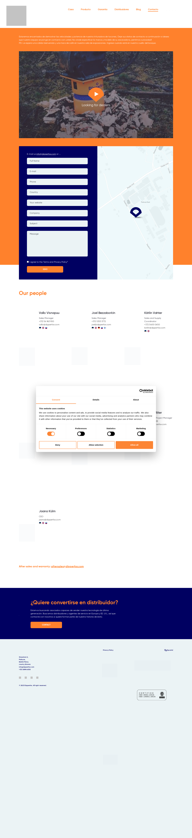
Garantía (102, 9)
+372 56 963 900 (46, 321)
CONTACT (46, 625)
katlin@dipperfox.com (154, 328)
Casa (70, 9)
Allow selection (96, 445)
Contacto (153, 9)
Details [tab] (96, 400)
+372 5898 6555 (25, 669)
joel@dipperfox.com (101, 325)
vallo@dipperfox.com (49, 325)
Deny (57, 445)
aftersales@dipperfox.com (67, 566)
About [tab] (136, 400)
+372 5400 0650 (152, 325)
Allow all (134, 445)
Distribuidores (122, 9)
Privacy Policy (108, 650)
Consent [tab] (56, 400)
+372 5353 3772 (99, 321)
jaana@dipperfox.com (50, 520)
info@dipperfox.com (46, 154)
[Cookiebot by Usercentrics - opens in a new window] (141, 391)
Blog (138, 9)
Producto (86, 9)
